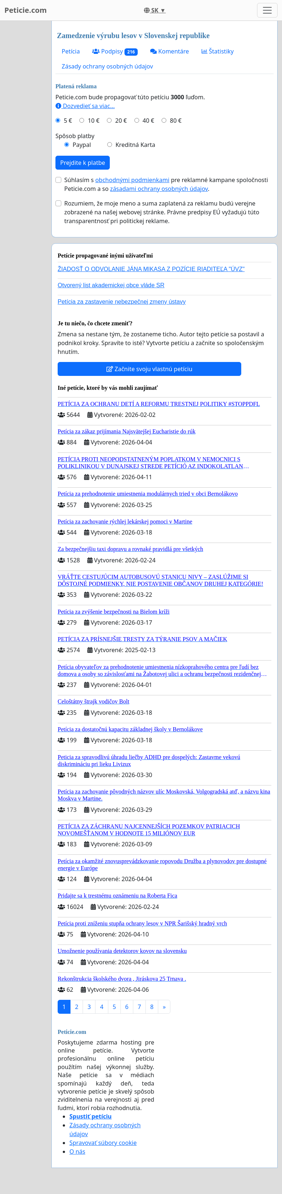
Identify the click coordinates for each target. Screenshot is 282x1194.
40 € (148, 121)
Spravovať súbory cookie (103, 1143)
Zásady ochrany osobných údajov (107, 66)
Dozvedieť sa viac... (85, 106)
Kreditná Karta (135, 145)
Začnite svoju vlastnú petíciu (149, 369)
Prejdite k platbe (82, 163)
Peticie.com (25, 10)
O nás (77, 1151)
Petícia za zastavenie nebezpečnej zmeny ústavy (122, 302)
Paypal (82, 145)
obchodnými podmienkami (132, 180)
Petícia (71, 51)
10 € (94, 121)
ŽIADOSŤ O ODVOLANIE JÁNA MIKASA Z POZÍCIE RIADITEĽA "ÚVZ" (151, 269)
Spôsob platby (74, 136)
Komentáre (169, 51)
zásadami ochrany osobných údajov (159, 189)
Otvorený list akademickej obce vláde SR (111, 285)
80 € (176, 121)
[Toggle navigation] (267, 10)
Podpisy (115, 51)
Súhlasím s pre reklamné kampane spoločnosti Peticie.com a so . (166, 184)
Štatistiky (218, 51)
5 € (68, 121)
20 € (121, 121)
